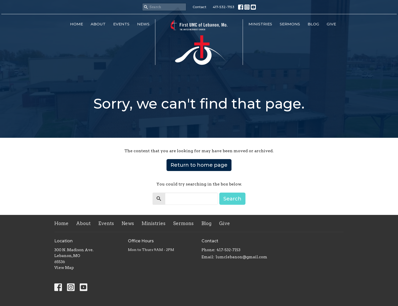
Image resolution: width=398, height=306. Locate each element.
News (143, 24)
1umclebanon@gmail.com (241, 257)
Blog (313, 24)
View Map (64, 267)
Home (76, 24)
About (98, 24)
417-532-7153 (223, 7)
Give (331, 24)
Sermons (290, 24)
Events (121, 24)
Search (232, 199)
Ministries (260, 24)
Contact (199, 7)
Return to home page (199, 165)
